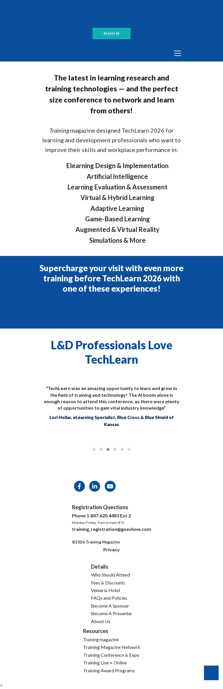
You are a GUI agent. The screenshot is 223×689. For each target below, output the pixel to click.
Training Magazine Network (111, 647)
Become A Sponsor (110, 605)
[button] (93, 449)
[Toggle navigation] (177, 53)
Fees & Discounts (108, 582)
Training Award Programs (109, 670)
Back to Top (211, 673)
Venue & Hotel (105, 590)
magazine (101, 639)
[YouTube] (109, 487)
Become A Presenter (111, 613)
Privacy (111, 549)
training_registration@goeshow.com (111, 529)
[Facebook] (79, 487)
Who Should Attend (110, 574)
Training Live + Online (105, 662)
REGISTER (112, 33)
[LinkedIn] (94, 487)
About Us (100, 621)
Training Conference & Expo (111, 655)
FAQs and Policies (109, 598)
